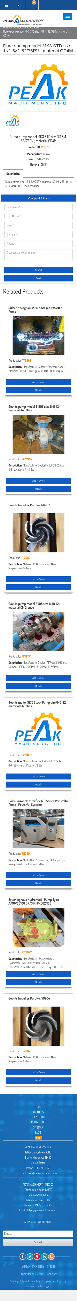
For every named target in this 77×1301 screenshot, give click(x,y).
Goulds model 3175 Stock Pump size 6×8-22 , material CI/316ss (37, 704)
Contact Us (38, 1122)
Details (38, 390)
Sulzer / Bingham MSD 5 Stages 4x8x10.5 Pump (35, 310)
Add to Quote (38, 381)
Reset (38, 278)
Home (6, 27)
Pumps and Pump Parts (26, 27)
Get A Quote (38, 1117)
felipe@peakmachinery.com (42, 1210)
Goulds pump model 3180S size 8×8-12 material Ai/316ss (33, 408)
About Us (38, 1112)
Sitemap (38, 1127)
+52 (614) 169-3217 (42, 1205)
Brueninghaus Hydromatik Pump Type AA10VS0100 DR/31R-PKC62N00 (33, 901)
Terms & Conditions (46, 1273)
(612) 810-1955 (42, 1168)
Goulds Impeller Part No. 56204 (29, 998)
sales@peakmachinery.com (42, 1173)
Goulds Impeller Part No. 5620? (29, 505)
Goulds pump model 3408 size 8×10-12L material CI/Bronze (34, 605)
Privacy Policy (27, 1273)
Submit (38, 269)
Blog (38, 1132)
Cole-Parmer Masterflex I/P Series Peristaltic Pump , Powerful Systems (38, 803)
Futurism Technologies (38, 1286)
